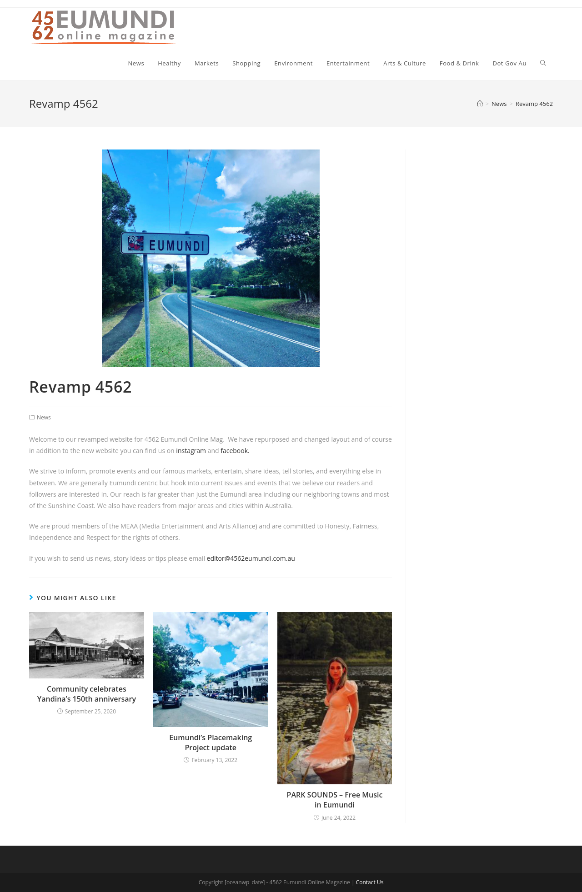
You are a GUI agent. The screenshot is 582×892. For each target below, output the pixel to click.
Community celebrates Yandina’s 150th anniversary (86, 694)
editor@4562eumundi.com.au (251, 558)
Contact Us (370, 882)
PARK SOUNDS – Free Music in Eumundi (335, 800)
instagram (191, 450)
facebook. (235, 450)
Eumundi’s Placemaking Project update (210, 742)
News (44, 417)
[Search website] (543, 63)
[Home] (480, 104)
